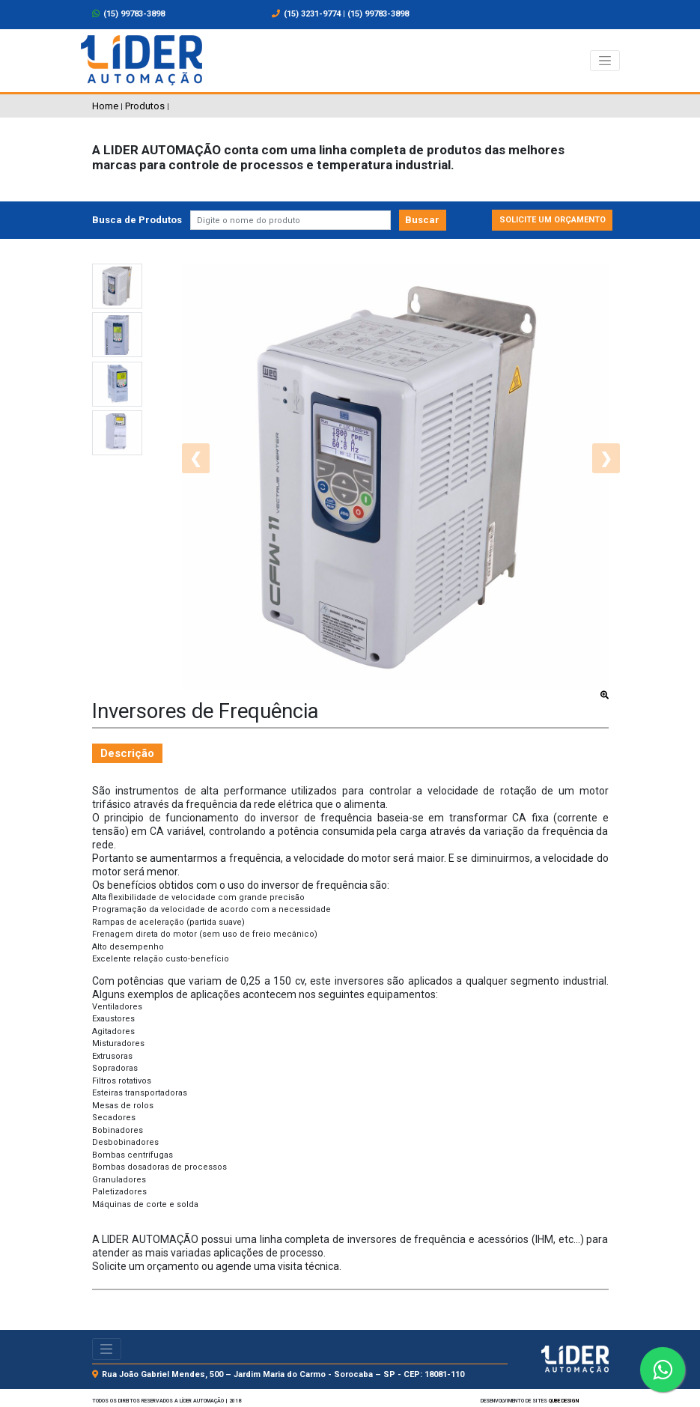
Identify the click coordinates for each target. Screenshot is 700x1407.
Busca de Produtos (137, 219)
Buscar (422, 219)
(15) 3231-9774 (312, 14)
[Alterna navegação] (604, 60)
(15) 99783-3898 (128, 14)
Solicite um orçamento (552, 220)
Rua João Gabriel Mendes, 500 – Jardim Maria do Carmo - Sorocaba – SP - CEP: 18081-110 (283, 1374)
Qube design (564, 1400)
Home (105, 106)
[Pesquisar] (291, 220)
